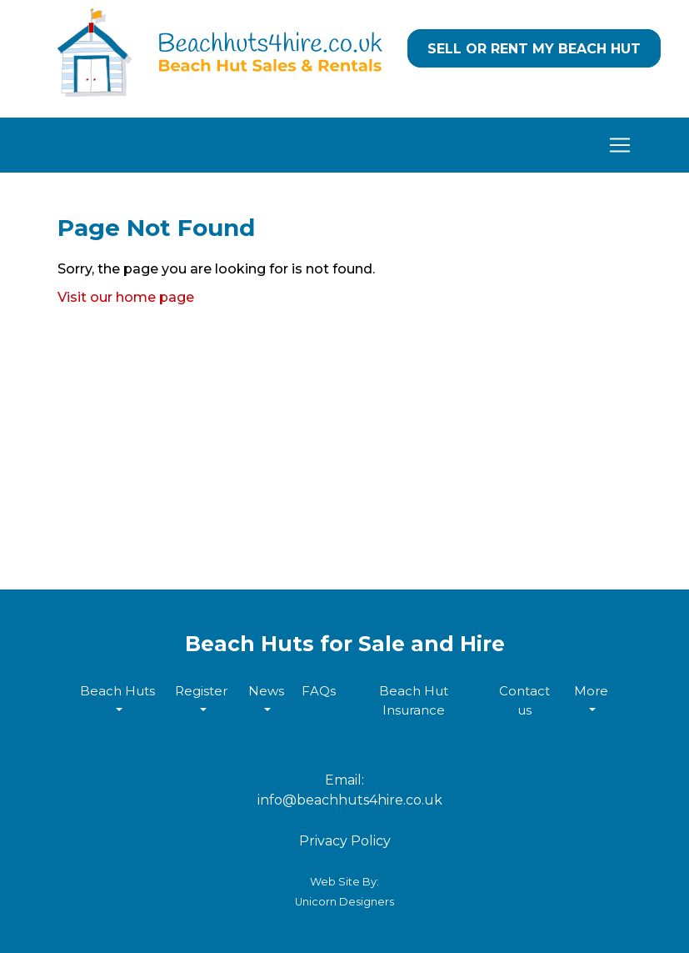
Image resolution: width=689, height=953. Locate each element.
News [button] (266, 691)
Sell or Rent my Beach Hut (534, 49)
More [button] (591, 691)
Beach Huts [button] (117, 691)
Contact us (524, 700)
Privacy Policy (345, 841)
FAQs (319, 691)
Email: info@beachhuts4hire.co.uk (344, 790)
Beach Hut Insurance (413, 700)
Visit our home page (125, 297)
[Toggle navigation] (344, 145)
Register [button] (201, 691)
